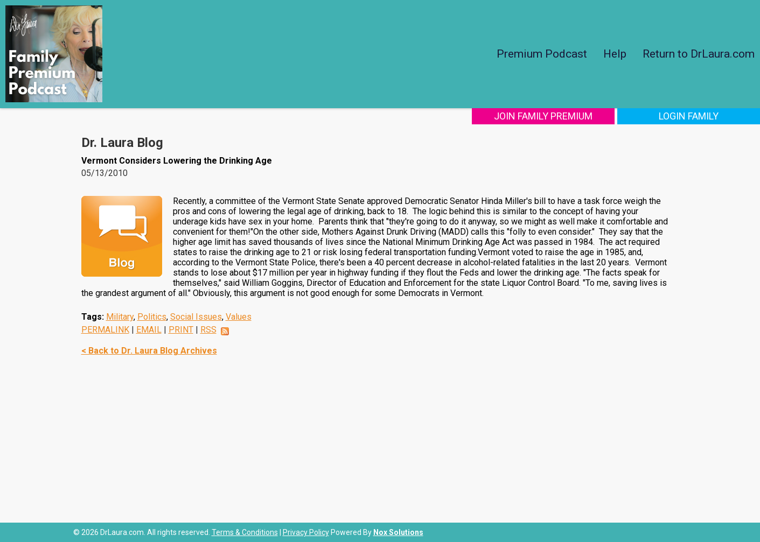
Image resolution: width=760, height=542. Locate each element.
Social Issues (196, 317)
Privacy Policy (306, 532)
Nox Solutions (398, 532)
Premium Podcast (542, 53)
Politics (151, 317)
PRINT (181, 330)
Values (239, 317)
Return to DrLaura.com (699, 53)
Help (614, 53)
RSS (208, 330)
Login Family (689, 116)
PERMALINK (105, 330)
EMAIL (149, 330)
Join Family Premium (543, 116)
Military (120, 317)
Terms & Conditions (245, 532)
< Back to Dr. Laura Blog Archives (149, 351)
